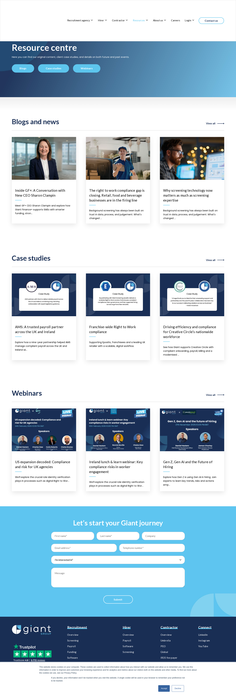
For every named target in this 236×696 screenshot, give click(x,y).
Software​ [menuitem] (128, 646)
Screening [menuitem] (73, 640)
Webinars (87, 68)
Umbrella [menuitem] (166, 640)
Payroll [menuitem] (71, 646)
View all (215, 123)
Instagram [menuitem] (204, 640)
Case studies (53, 68)
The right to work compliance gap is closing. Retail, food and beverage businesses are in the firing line (116, 195)
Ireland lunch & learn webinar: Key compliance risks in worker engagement (116, 467)
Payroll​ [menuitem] (127, 640)
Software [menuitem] (72, 657)
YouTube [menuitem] (203, 646)
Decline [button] (177, 688)
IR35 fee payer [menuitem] (169, 657)
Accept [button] (164, 688)
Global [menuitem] (164, 651)
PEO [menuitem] (163, 646)
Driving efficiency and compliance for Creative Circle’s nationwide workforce (189, 332)
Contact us (211, 8)
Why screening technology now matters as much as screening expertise (188, 195)
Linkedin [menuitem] (203, 634)
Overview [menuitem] (72, 634)
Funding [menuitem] (71, 651)
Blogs (23, 68)
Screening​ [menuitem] (128, 651)
